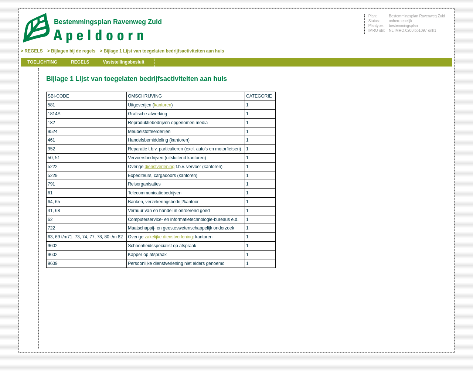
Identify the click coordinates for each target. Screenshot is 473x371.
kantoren (162, 105)
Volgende (28, 115)
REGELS (33, 51)
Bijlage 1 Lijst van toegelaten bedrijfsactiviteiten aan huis (163, 51)
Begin (28, 93)
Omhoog (28, 126)
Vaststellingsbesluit (123, 62)
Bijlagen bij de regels (73, 51)
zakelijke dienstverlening (169, 236)
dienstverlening (160, 166)
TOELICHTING (42, 62)
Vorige (28, 104)
